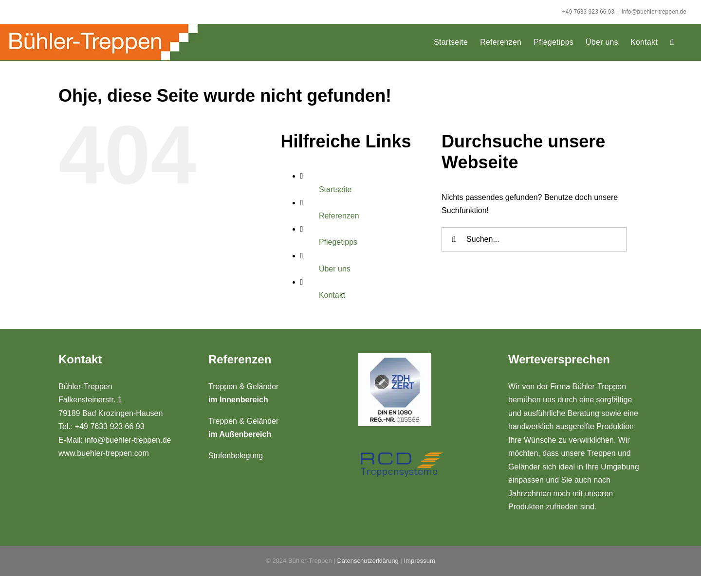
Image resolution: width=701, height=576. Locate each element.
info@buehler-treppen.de (654, 11)
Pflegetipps (338, 242)
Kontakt (332, 295)
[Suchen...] (534, 239)
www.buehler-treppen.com (103, 453)
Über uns (334, 269)
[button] (672, 42)
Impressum (419, 560)
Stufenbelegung (235, 455)
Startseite (335, 189)
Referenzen (339, 216)
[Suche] (454, 239)
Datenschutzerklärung (367, 560)
